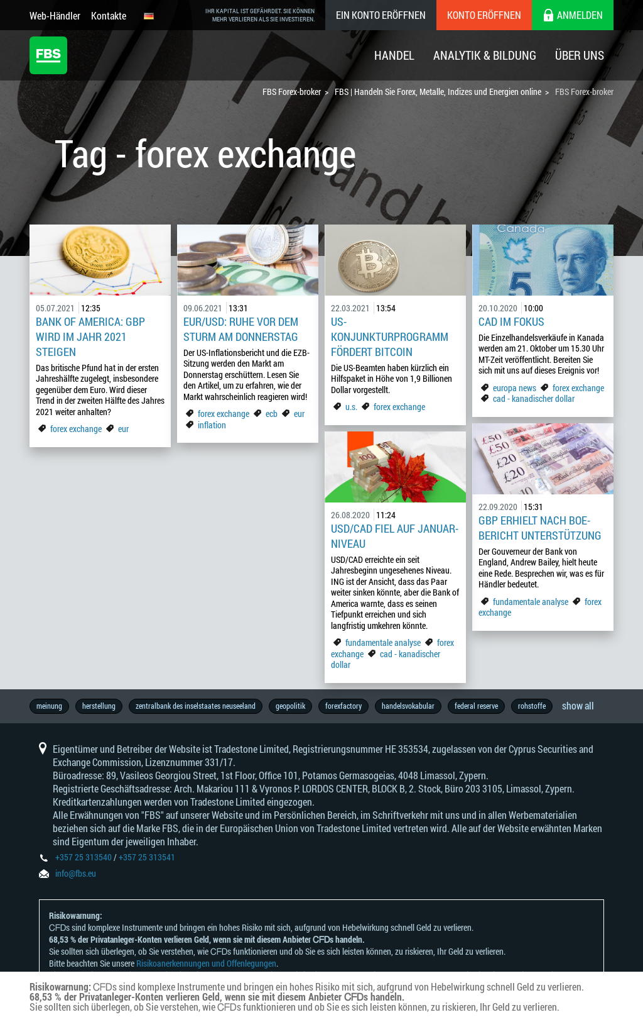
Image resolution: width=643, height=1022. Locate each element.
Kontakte (108, 15)
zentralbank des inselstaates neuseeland (196, 706)
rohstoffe (532, 706)
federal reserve (476, 706)
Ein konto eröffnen (381, 14)
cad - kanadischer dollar (534, 398)
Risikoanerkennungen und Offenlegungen (206, 963)
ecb (272, 413)
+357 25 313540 (83, 857)
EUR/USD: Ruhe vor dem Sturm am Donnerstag (240, 329)
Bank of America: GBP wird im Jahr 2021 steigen (90, 336)
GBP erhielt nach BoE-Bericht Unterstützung (540, 528)
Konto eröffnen (484, 14)
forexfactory (343, 706)
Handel (394, 55)
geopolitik (290, 706)
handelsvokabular (408, 706)
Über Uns (579, 55)
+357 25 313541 (147, 857)
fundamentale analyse (530, 602)
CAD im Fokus (512, 321)
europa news (514, 388)
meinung (49, 706)
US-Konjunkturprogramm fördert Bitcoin (389, 336)
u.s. (351, 407)
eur (123, 429)
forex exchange (76, 429)
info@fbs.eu (75, 873)
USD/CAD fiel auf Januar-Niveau (394, 536)
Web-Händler (55, 15)
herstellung (99, 706)
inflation (212, 425)
